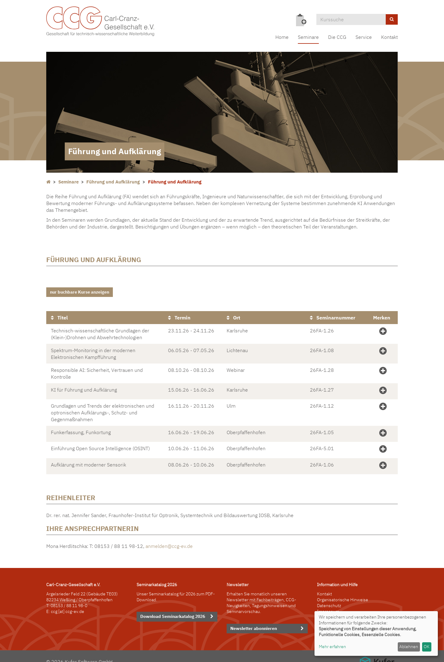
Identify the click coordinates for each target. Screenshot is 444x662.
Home (282, 37)
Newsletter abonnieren (253, 618)
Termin (179, 315)
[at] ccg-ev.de (70, 601)
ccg (54, 601)
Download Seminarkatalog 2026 (172, 606)
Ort (233, 315)
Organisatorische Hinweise (342, 589)
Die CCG (337, 37)
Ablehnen (408, 646)
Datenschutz (329, 595)
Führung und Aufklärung (113, 182)
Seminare (308, 37)
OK (427, 646)
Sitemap (325, 607)
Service (364, 37)
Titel (59, 315)
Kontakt (389, 37)
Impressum (328, 601)
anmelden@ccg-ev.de (169, 535)
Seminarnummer (332, 315)
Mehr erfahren (332, 646)
